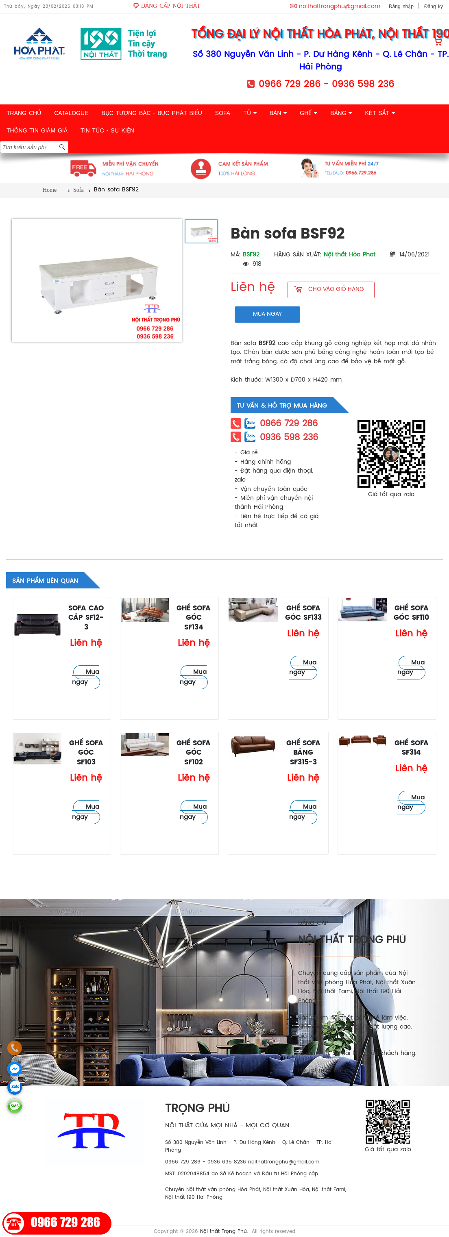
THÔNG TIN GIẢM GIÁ (37, 130)
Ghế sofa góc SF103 (86, 753)
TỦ (249, 113)
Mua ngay (85, 677)
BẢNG (341, 113)
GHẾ (308, 113)
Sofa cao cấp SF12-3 (86, 618)
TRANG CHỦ (24, 113)
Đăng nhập (401, 6)
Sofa (78, 190)
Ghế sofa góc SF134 (194, 618)
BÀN (278, 113)
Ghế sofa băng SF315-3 (303, 753)
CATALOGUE (71, 113)
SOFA (222, 113)
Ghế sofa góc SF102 (194, 753)
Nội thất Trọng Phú (223, 1231)
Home (50, 190)
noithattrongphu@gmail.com (339, 7)
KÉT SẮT (380, 113)
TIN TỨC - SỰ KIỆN (107, 130)
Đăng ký (433, 6)
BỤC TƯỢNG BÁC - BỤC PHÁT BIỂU (151, 113)
